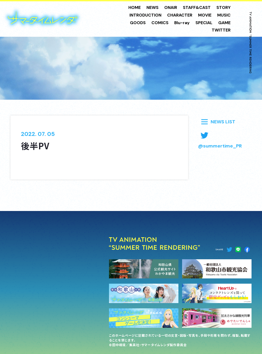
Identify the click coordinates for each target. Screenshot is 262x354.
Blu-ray (182, 22)
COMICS (159, 22)
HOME (134, 7)
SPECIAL (203, 22)
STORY (223, 7)
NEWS (152, 7)
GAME (224, 22)
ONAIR (170, 7)
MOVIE (204, 15)
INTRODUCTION (145, 15)
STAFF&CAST (197, 7)
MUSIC (224, 15)
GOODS (138, 22)
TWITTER (221, 30)
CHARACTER (179, 15)
